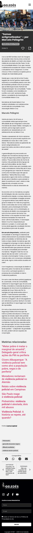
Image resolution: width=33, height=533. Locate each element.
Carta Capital (11, 426)
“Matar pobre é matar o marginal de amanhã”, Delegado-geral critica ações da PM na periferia (15, 351)
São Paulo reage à (12, 395)
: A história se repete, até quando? (14, 414)
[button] (6, 459)
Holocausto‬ (6, 440)
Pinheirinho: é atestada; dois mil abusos (15, 404)
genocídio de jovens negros (11, 444)
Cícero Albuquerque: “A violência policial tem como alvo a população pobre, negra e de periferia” (14, 365)
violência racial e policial (10, 450)
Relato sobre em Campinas (14, 388)
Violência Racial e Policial (11, 44)
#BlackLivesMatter (8, 447)
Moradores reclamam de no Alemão (14, 379)
